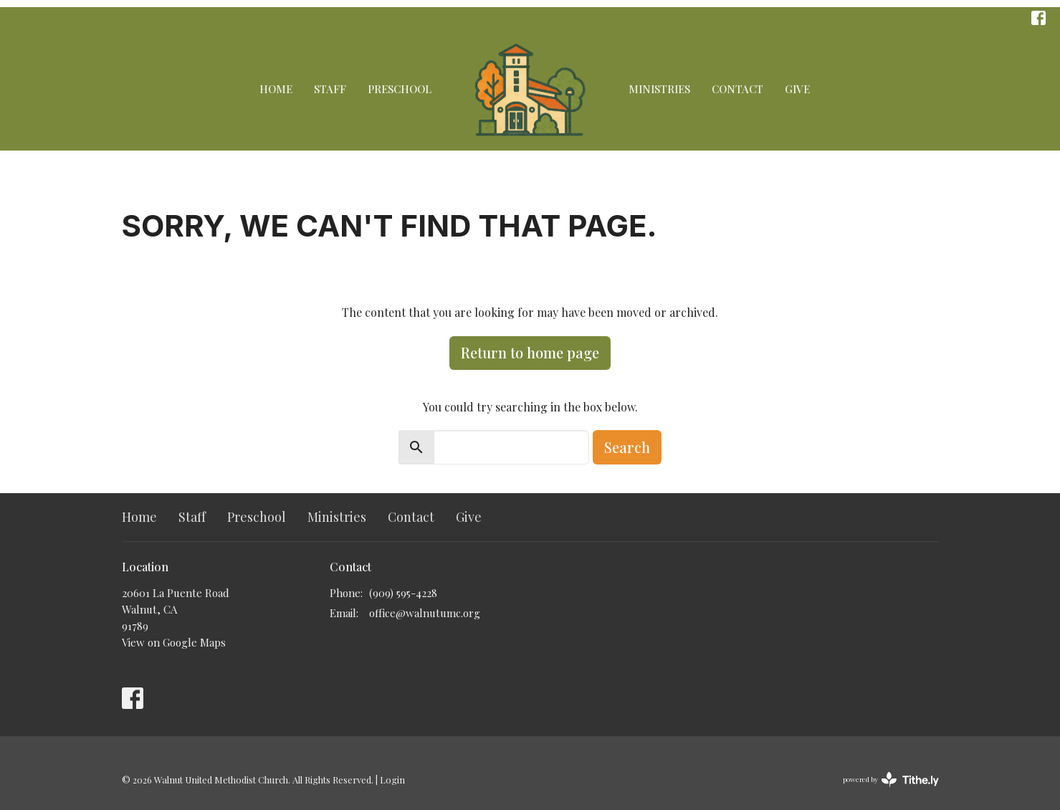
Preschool (399, 89)
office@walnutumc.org (424, 613)
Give (797, 89)
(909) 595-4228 (403, 593)
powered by (891, 780)
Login (392, 779)
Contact (737, 89)
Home (275, 89)
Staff (330, 89)
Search (627, 447)
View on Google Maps (174, 642)
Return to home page (530, 352)
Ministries (659, 89)
